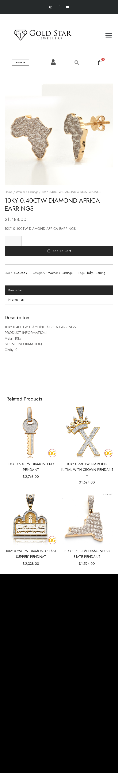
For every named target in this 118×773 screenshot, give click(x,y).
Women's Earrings (27, 192)
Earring (100, 273)
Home (8, 192)
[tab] (59, 290)
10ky (90, 273)
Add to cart (62, 251)
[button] (108, 35)
